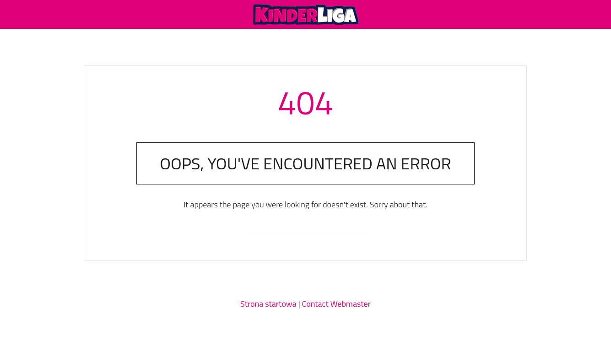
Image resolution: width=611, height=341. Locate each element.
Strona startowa (268, 304)
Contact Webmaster (336, 304)
